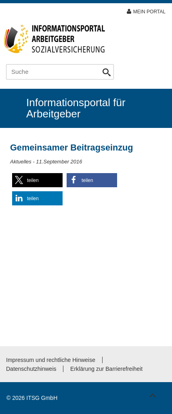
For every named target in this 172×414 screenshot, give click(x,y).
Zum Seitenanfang (151, 393)
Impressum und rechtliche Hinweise (50, 360)
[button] (37, 180)
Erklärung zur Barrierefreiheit (106, 369)
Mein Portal (149, 12)
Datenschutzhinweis (31, 369)
